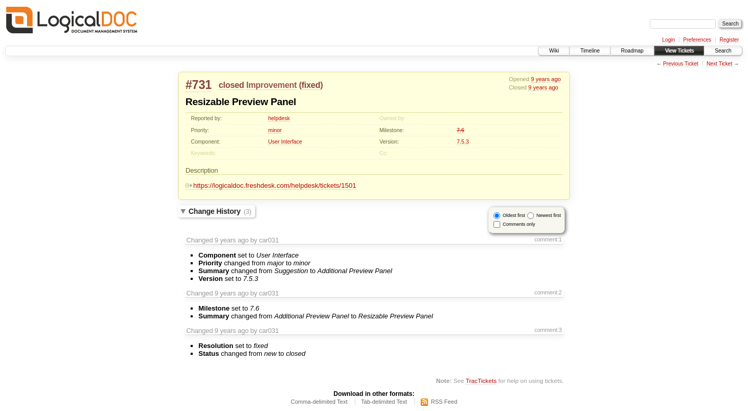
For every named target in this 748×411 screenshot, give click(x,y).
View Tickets (679, 51)
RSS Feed (444, 402)
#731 (198, 85)
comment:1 (548, 239)
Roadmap (632, 51)
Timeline (589, 51)
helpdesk (279, 118)
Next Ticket (719, 64)
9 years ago (546, 79)
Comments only (519, 224)
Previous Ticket (680, 64)
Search (723, 51)
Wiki (554, 51)
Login (668, 40)
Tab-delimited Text (384, 402)
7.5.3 (463, 142)
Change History (220, 211)
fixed (311, 85)
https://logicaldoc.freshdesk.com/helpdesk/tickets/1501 (270, 185)
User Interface (285, 142)
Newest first (549, 215)
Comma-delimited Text (319, 402)
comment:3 (548, 330)
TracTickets (481, 380)
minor (275, 130)
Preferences (697, 40)
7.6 (460, 130)
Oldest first (514, 215)
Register (729, 40)
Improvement (271, 85)
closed (231, 85)
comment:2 (548, 292)
